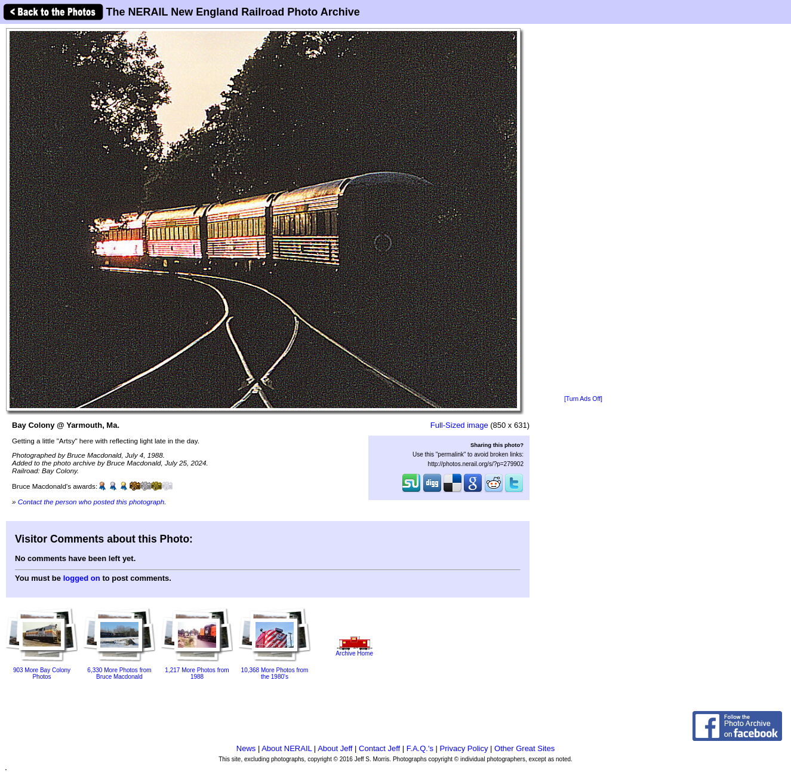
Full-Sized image (459, 425)
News (246, 748)
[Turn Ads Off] (583, 399)
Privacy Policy (464, 748)
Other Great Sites (524, 748)
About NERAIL (286, 748)
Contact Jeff (379, 748)
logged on (81, 578)
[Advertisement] (583, 210)
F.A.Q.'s (420, 748)
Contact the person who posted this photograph (91, 502)
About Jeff (335, 748)
